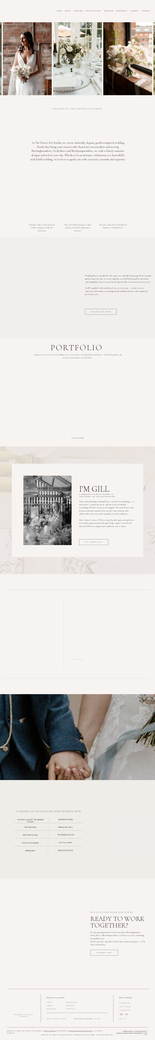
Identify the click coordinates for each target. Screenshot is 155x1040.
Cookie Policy (128, 1031)
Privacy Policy (140, 1031)
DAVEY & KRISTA (50, 1031)
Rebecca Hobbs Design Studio (80, 1031)
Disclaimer (138, 1032)
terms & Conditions (124, 1032)
